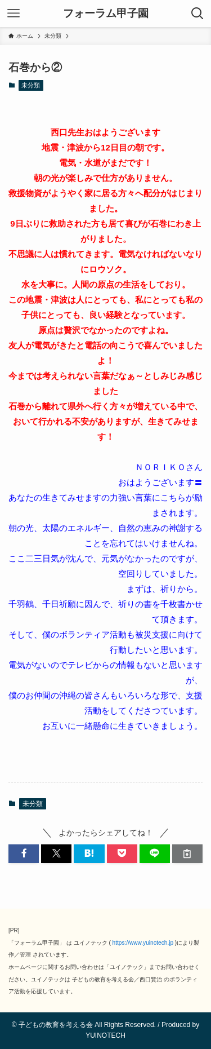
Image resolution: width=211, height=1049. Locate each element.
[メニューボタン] (13, 13)
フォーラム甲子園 (106, 13)
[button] (23, 853)
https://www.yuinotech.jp (143, 943)
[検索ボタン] (197, 13)
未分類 (30, 85)
